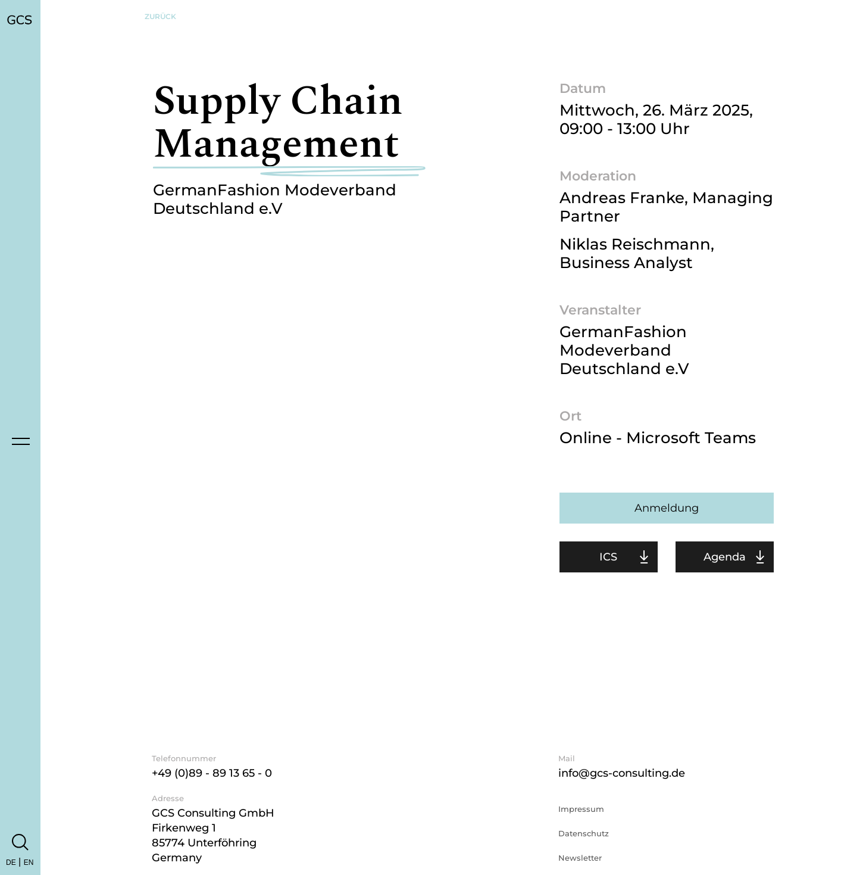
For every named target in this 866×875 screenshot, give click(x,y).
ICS (608, 556)
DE (11, 862)
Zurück (160, 16)
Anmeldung (666, 508)
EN (29, 862)
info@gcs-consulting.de (621, 773)
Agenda (725, 556)
